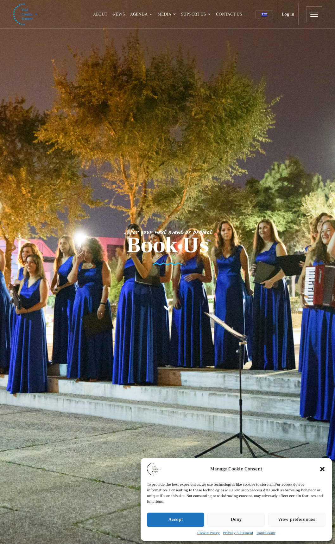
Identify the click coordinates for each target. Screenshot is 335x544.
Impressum (265, 533)
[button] (322, 469)
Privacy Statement (238, 533)
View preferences (296, 519)
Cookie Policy (208, 533)
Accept (175, 519)
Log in (288, 14)
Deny (236, 519)
